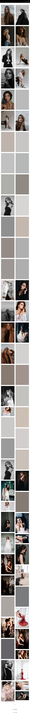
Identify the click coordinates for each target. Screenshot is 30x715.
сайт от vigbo (15, 712)
